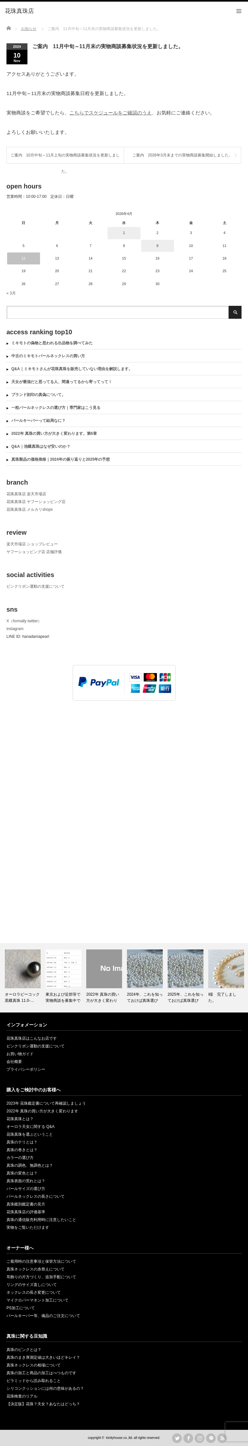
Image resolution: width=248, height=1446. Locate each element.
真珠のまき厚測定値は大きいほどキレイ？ (43, 1357)
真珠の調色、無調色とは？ (29, 1165)
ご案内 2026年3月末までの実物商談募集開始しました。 (182, 155)
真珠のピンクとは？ (23, 1349)
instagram (15, 629)
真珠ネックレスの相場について (33, 1365)
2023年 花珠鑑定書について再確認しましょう (46, 1103)
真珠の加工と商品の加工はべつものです (41, 1373)
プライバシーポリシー (25, 1069)
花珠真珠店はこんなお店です (31, 1038)
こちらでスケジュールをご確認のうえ (110, 112)
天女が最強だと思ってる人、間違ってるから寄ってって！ (61, 382)
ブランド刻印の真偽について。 (38, 394)
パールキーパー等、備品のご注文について (43, 1315)
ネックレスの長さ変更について (33, 1292)
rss (222, 1438)
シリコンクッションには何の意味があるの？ (45, 1388)
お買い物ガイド (20, 1054)
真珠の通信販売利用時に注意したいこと (41, 1219)
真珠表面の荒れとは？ (25, 1181)
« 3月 (11, 293)
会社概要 (14, 1061)
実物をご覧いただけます (27, 1227)
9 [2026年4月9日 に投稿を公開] (158, 246)
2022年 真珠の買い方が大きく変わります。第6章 (54, 433)
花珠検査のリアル (21, 1396)
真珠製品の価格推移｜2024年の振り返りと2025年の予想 (60, 459)
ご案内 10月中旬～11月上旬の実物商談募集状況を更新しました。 (65, 158)
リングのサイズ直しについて (31, 1284)
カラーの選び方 (20, 1157)
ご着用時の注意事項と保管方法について (41, 1261)
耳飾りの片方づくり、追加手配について (41, 1277)
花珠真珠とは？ (20, 1119)
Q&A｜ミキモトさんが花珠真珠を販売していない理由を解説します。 (71, 369)
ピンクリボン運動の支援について (35, 586)
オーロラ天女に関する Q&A (30, 1126)
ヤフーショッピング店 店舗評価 (34, 552)
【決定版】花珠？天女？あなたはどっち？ (43, 1404)
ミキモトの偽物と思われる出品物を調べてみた (52, 343)
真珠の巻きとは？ (21, 1150)
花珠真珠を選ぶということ (29, 1134)
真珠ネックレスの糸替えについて (35, 1269)
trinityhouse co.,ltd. (119, 1438)
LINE (211, 1438)
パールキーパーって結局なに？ (38, 420)
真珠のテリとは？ (21, 1142)
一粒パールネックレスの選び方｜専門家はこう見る (55, 407)
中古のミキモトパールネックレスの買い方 (48, 356)
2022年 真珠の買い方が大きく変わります (42, 1111)
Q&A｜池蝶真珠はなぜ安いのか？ (40, 446)
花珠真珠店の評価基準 (25, 1212)
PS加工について (20, 1308)
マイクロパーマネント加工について (37, 1300)
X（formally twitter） (24, 621)
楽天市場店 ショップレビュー (32, 544)
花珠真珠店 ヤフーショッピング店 (36, 501)
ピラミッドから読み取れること (33, 1380)
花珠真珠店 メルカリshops (29, 509)
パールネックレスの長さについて (35, 1196)
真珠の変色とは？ (21, 1173)
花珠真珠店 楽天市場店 (26, 494)
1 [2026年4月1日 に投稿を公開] (124, 233)
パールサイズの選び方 (25, 1188)
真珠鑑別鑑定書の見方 (25, 1204)
